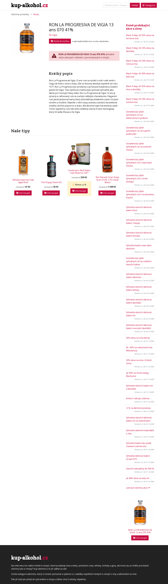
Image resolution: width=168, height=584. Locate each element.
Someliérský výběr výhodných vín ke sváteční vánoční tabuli (138, 261)
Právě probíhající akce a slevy (138, 27)
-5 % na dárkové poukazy (138, 408)
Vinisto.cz (138, 41)
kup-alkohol (29, 5)
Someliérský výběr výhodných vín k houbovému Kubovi (140, 194)
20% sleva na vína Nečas (138, 337)
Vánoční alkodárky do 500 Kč (140, 468)
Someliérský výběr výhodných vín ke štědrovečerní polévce (137, 114)
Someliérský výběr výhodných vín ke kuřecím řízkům (138, 146)
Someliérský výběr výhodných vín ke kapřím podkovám (138, 130)
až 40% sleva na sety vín (137, 478)
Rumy (36, 14)
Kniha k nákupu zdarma (137, 398)
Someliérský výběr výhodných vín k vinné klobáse (137, 178)
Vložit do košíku (60, 41)
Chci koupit (23, 193)
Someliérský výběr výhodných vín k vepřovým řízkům (139, 162)
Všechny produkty (20, 14)
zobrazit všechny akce (138, 487)
